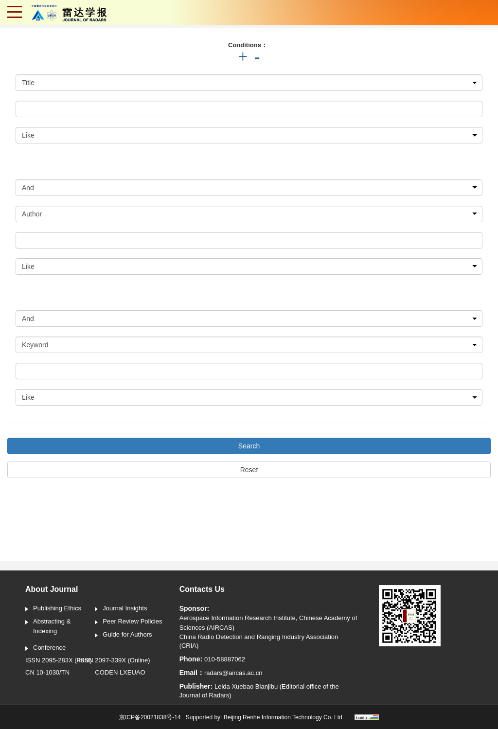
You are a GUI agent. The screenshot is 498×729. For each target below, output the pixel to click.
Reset (249, 470)
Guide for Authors (123, 635)
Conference (45, 648)
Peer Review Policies (128, 622)
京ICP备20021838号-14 (150, 717)
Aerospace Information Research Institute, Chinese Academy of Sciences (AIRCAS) (268, 622)
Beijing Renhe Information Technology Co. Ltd (283, 717)
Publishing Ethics (53, 609)
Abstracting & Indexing (48, 626)
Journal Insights (121, 609)
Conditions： (247, 45)
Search (249, 446)
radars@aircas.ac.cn (233, 672)
